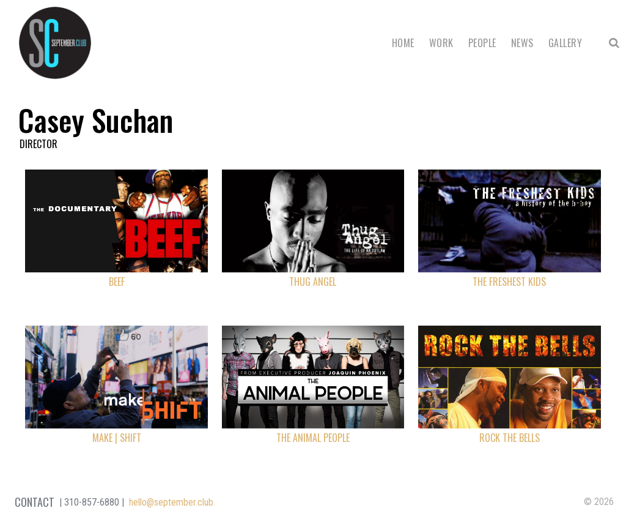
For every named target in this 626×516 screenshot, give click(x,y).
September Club (55, 43)
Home (403, 43)
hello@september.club (171, 502)
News (522, 43)
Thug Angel (312, 281)
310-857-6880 (91, 502)
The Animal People (313, 437)
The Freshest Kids (509, 281)
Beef (117, 281)
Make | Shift (116, 437)
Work (441, 43)
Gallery (565, 43)
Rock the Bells (509, 437)
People (482, 43)
